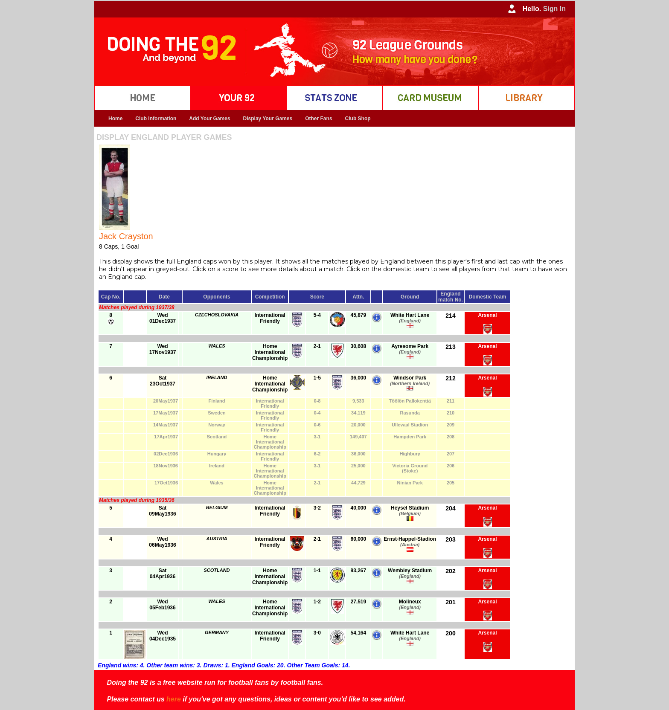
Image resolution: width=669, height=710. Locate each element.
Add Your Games (209, 119)
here (173, 699)
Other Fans (318, 119)
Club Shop (358, 119)
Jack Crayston (126, 236)
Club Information (155, 119)
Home (115, 119)
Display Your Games (268, 119)
